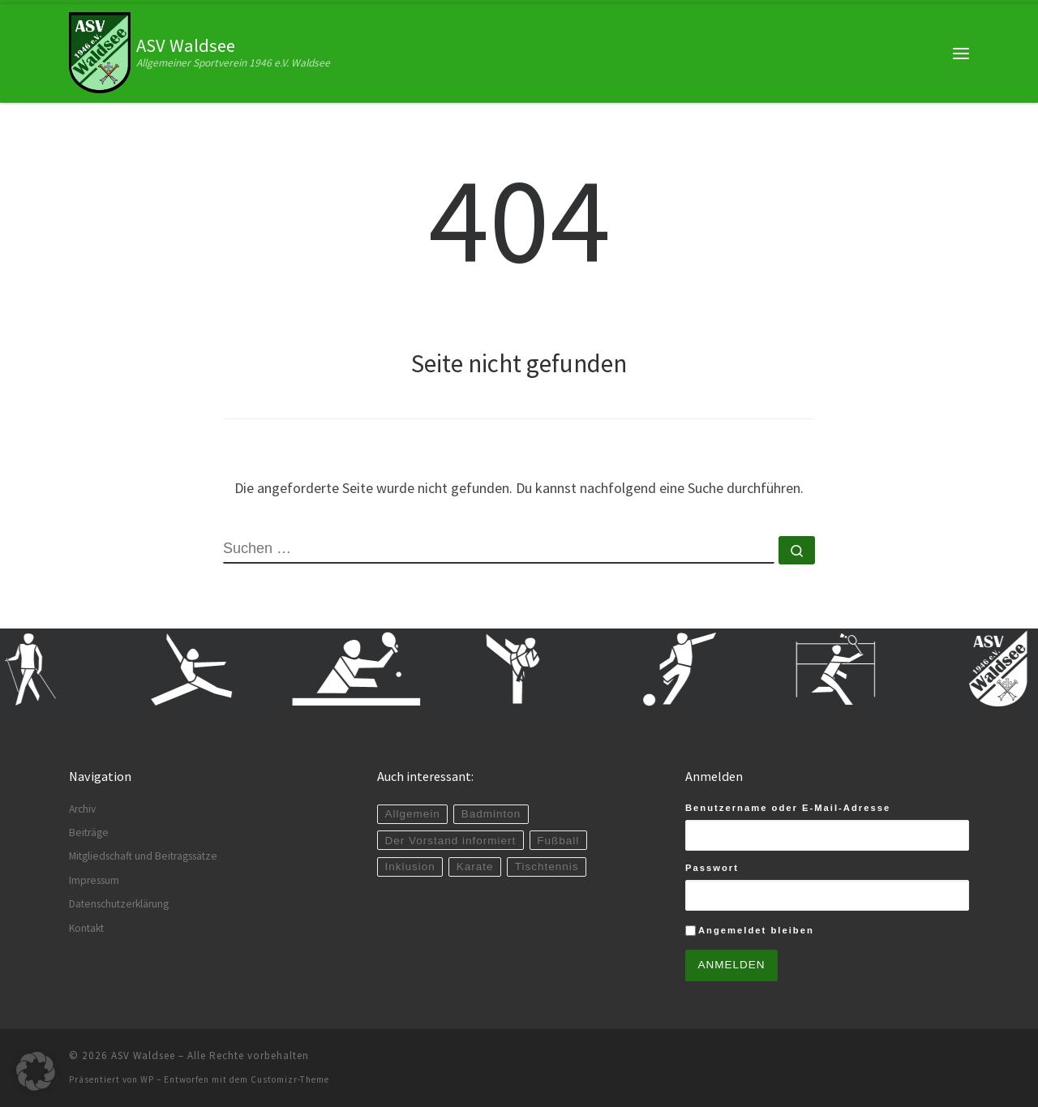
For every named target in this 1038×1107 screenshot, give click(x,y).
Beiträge (89, 832)
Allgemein (412, 814)
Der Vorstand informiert (450, 841)
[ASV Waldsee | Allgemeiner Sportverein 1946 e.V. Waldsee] (100, 51)
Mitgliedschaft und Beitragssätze (143, 856)
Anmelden (732, 965)
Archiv (82, 809)
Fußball (558, 841)
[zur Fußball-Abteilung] (690, 669)
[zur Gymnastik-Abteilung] (203, 669)
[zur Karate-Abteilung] (528, 669)
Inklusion (409, 866)
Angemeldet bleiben (756, 930)
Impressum (94, 880)
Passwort (712, 868)
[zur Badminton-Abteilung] (852, 669)
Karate (475, 866)
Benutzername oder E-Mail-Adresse (787, 808)
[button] (35, 1071)
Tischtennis (547, 866)
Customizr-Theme (290, 1079)
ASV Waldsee (143, 1055)
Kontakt (86, 928)
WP (147, 1079)
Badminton (491, 814)
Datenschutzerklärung (119, 904)
